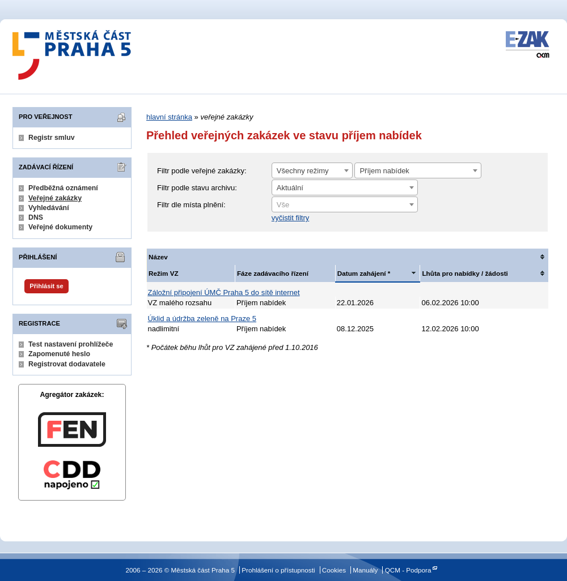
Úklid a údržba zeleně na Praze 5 (202, 318)
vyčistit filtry (290, 217)
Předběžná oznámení (63, 188)
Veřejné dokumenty (60, 227)
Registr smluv (51, 138)
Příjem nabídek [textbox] (384, 170)
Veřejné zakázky (55, 198)
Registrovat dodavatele (66, 364)
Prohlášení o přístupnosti (278, 570)
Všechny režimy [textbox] (303, 170)
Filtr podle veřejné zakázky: (202, 170)
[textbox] (344, 205)
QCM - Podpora (408, 570)
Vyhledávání (48, 208)
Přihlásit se (46, 286)
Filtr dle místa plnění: (191, 204)
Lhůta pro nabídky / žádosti (464, 273)
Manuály (365, 570)
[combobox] (312, 170)
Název (158, 256)
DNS (35, 217)
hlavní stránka (169, 117)
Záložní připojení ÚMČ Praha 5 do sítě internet (224, 292)
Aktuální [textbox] (290, 187)
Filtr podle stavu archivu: (197, 187)
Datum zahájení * (364, 273)
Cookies (334, 570)
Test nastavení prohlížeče (70, 344)
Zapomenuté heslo (59, 354)
